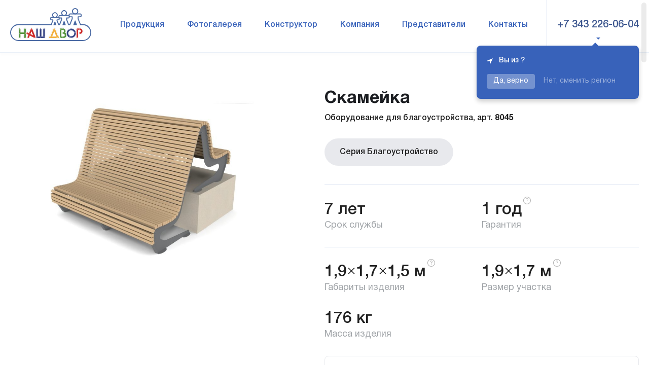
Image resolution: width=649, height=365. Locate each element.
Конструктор (291, 24)
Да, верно (510, 81)
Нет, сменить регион (580, 81)
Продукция (142, 24)
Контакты (508, 24)
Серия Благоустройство (389, 152)
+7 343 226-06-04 (598, 24)
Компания (359, 24)
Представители (433, 24)
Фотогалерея (214, 24)
